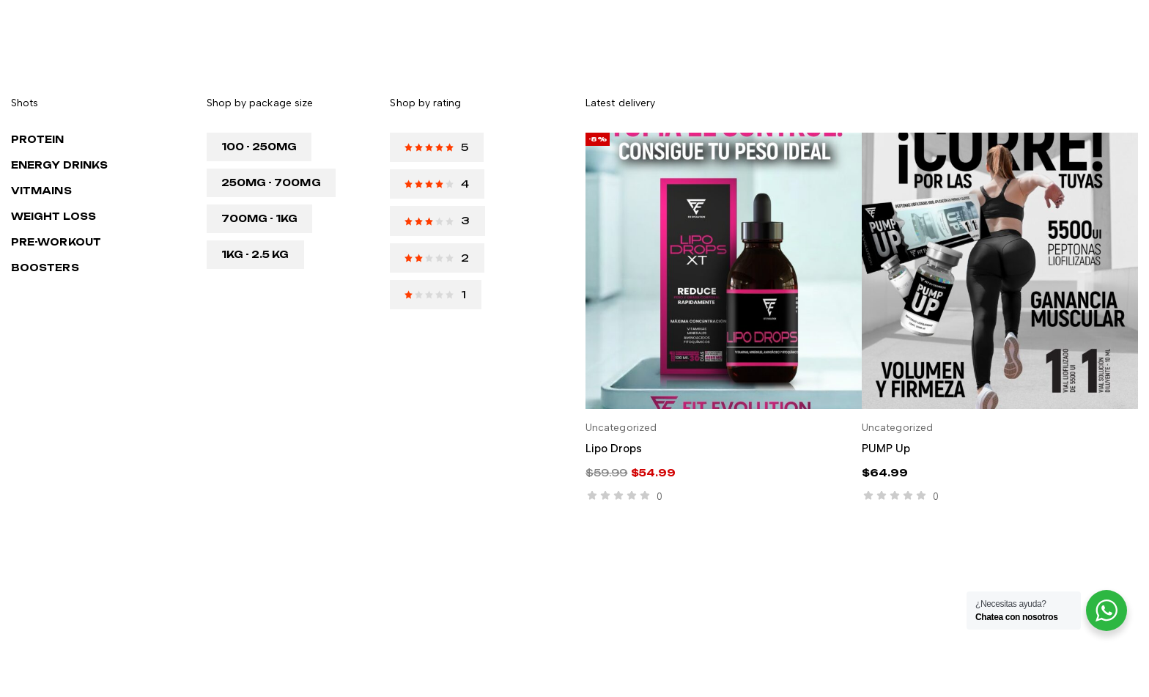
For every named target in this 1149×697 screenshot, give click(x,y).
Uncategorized (621, 427)
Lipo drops (613, 448)
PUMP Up (886, 448)
